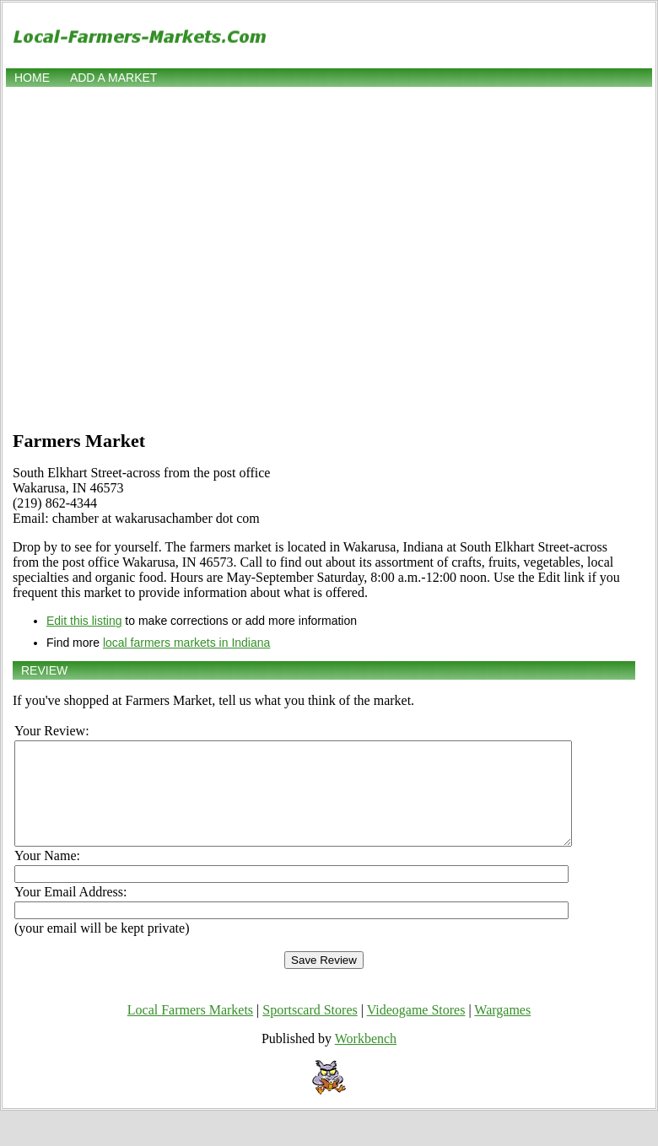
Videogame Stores (416, 1030)
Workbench (365, 1059)
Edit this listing (83, 620)
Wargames (502, 1030)
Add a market (113, 77)
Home (32, 77)
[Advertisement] (158, 257)
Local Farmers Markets (190, 1030)
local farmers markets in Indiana (186, 642)
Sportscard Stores (309, 1030)
